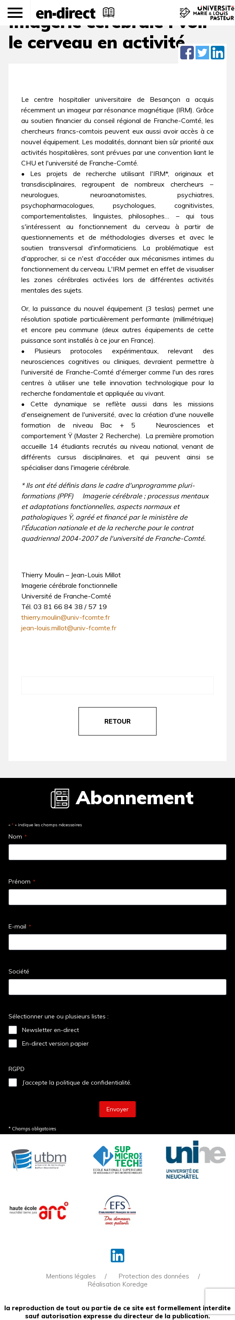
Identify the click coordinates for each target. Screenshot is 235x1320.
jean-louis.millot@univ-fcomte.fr (68, 628)
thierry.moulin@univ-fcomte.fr (65, 617)
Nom (17, 836)
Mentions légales (71, 1276)
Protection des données (153, 1276)
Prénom (21, 881)
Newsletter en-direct (50, 1030)
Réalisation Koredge (117, 1284)
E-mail (19, 926)
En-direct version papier (55, 1043)
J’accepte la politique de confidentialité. (76, 1082)
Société (18, 971)
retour (117, 721)
